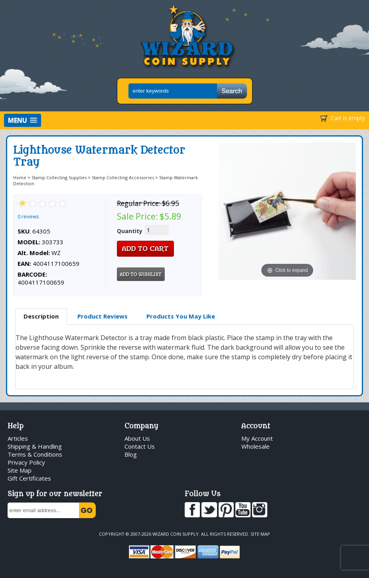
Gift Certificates (29, 478)
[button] (22, 120)
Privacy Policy (26, 462)
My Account (257, 438)
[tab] (41, 316)
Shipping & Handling (35, 446)
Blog (130, 454)
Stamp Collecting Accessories (123, 177)
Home (19, 177)
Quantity (129, 231)
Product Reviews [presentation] (102, 316)
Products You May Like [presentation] (180, 316)
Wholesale (255, 446)
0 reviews (28, 216)
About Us (137, 438)
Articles (18, 438)
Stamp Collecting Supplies (59, 177)
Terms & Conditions (35, 454)
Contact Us (139, 446)
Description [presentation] (41, 316)
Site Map (20, 470)
